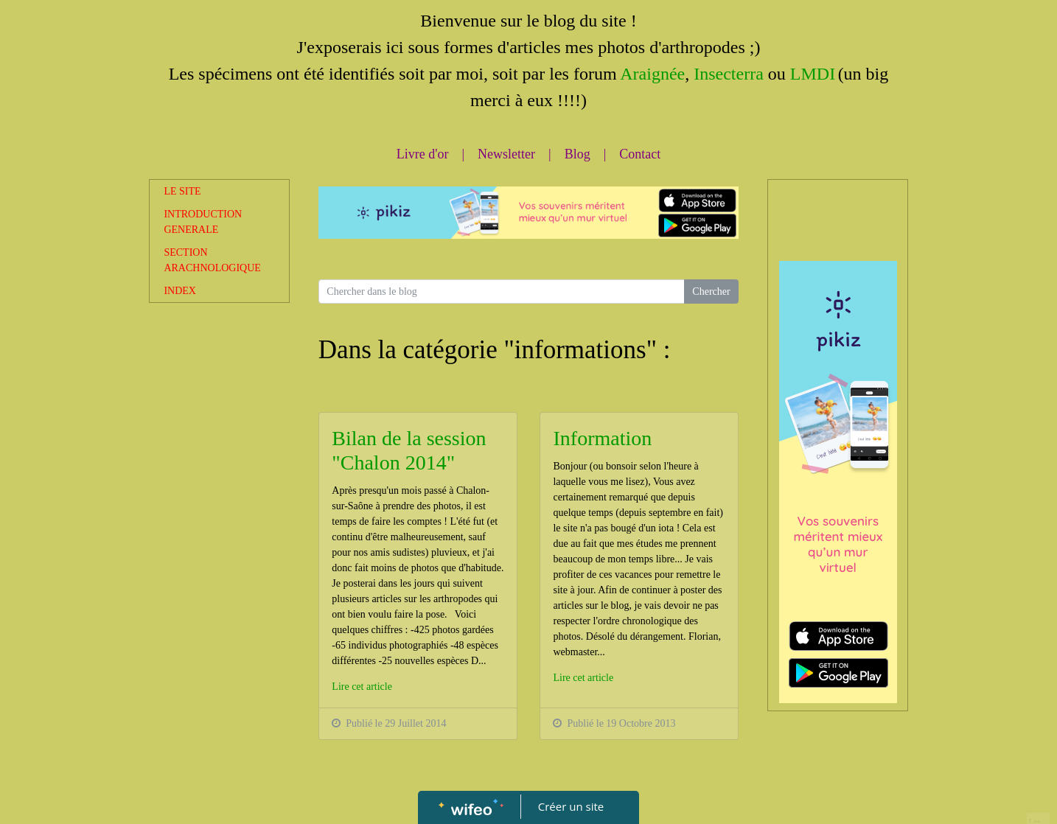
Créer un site (571, 806)
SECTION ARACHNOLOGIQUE (212, 260)
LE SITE (182, 191)
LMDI (812, 73)
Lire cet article (362, 686)
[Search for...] (501, 291)
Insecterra (726, 73)
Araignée (652, 73)
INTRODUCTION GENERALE (203, 222)
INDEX (180, 290)
